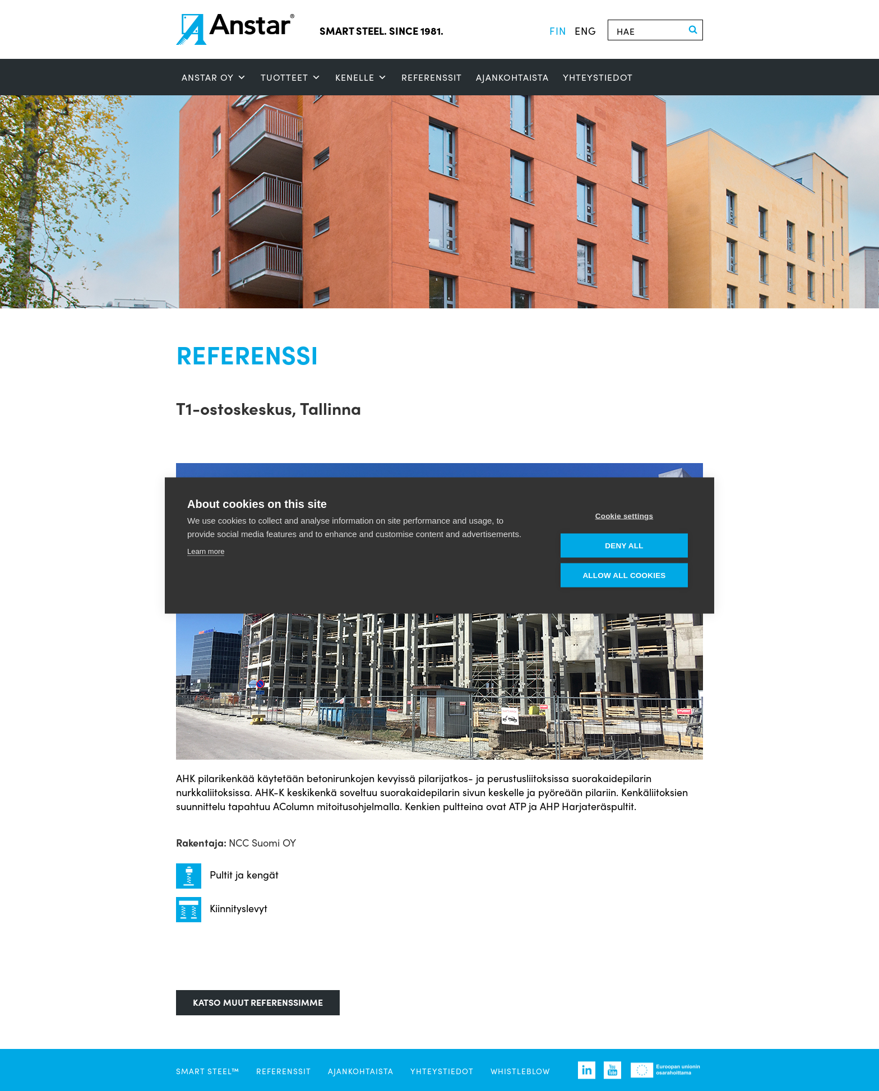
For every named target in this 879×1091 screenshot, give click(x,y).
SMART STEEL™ (207, 1070)
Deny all (624, 546)
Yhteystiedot (598, 77)
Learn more (205, 551)
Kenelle (361, 77)
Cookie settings (624, 516)
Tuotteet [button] (291, 77)
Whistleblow (520, 1070)
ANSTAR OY (214, 77)
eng (585, 30)
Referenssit (431, 77)
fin (557, 30)
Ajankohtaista (512, 77)
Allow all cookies (623, 575)
